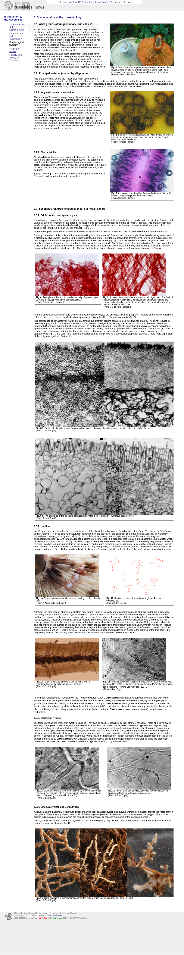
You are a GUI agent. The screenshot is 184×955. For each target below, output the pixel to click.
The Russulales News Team (50, 915)
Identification (101, 2)
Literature (88, 2)
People (127, 2)
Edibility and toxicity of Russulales (15, 57)
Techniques (116, 2)
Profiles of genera (14, 50)
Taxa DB (76, 2)
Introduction (64, 2)
